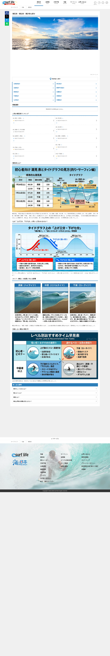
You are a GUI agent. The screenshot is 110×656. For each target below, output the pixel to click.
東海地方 (16, 92)
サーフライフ (14, 441)
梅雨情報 (43, 469)
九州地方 (16, 100)
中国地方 (16, 96)
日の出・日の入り (45, 478)
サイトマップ (85, 460)
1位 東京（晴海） (33, 120)
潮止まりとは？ (17, 393)
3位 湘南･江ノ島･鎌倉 (33, 131)
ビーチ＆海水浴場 (66, 460)
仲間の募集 (64, 466)
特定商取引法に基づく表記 (89, 466)
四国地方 (59, 96)
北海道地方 (17, 83)
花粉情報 (43, 472)
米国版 (83, 469)
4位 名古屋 (76, 128)
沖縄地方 (59, 100)
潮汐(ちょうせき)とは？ (19, 389)
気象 (65, 2)
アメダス (43, 475)
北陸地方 (16, 88)
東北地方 (59, 83)
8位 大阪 (76, 146)
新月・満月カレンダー (47, 481)
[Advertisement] (55, 62)
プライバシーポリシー (88, 463)
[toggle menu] (107, 2)
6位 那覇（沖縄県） (76, 137)
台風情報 (43, 466)
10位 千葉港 (76, 155)
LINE (7, 24)
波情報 (47, 2)
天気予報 (56, 2)
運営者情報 (84, 457)
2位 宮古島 (76, 120)
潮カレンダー (44, 460)
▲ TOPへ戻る (55, 438)
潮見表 (38, 2)
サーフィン (73, 2)
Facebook (7, 13)
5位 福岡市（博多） (33, 137)
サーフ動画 (64, 463)
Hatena (6, 21)
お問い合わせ (82, 2)
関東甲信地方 (60, 88)
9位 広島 (33, 155)
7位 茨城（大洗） (33, 149)
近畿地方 (59, 92)
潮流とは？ (16, 397)
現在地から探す (56, 78)
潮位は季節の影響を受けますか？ (22, 401)
